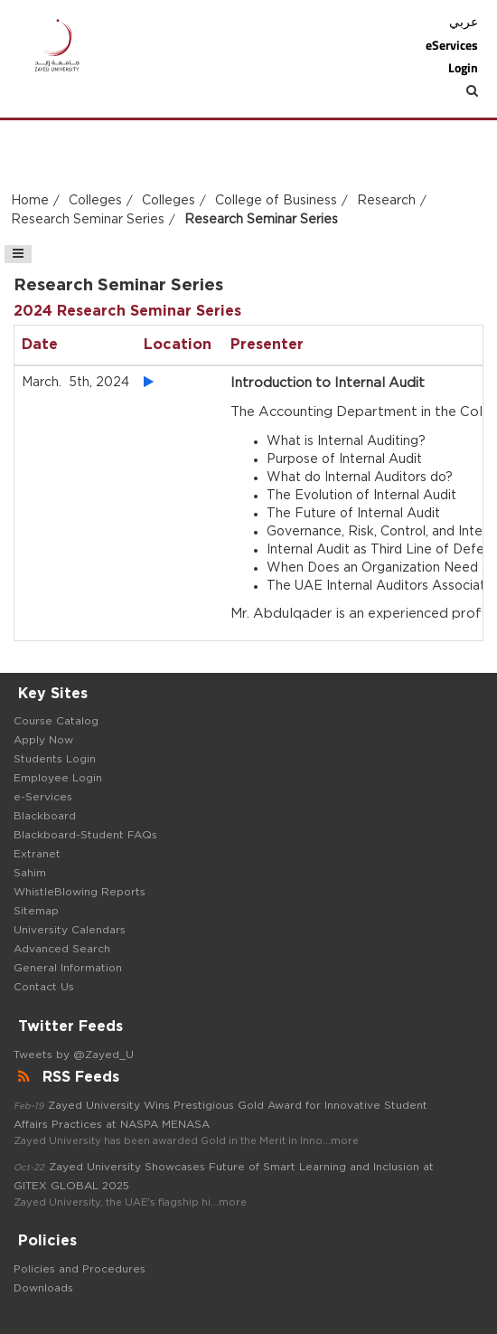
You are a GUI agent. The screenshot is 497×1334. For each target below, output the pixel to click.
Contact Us (44, 986)
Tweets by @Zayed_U (74, 1054)
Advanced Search (62, 948)
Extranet (37, 853)
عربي (463, 22)
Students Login (55, 758)
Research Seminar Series (87, 219)
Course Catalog (56, 720)
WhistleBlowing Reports (79, 891)
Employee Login (58, 777)
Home (30, 200)
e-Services (43, 796)
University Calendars (70, 929)
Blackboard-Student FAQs (85, 834)
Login (463, 68)
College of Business (276, 200)
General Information (68, 967)
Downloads (43, 1287)
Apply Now (43, 739)
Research (386, 200)
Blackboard (45, 815)
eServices (452, 45)
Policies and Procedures (79, 1268)
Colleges (95, 200)
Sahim (30, 872)
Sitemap (36, 910)
